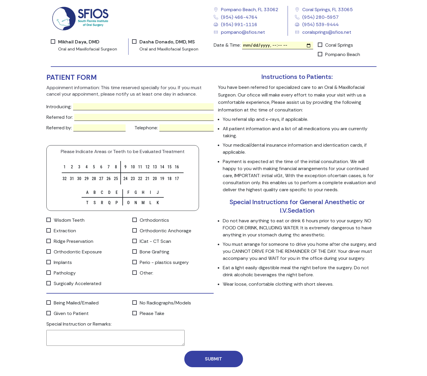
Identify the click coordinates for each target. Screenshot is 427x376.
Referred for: (59, 117)
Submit (213, 359)
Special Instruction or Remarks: (79, 324)
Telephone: (146, 128)
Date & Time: (227, 45)
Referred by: (59, 128)
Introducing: (59, 107)
